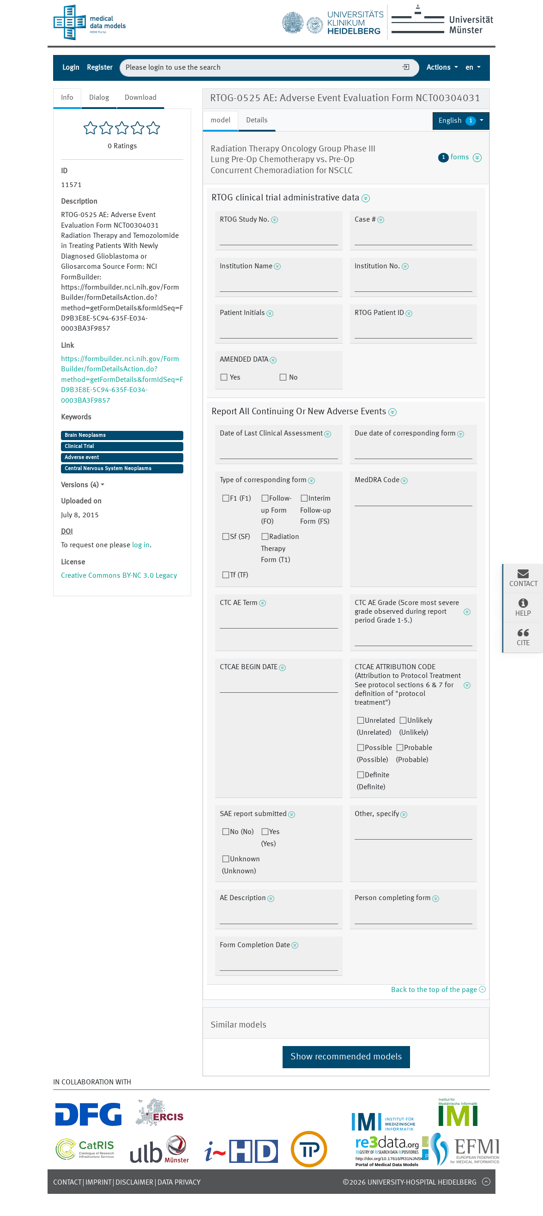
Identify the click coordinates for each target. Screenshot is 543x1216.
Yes (234, 377)
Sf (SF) (240, 537)
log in (141, 545)
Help (523, 607)
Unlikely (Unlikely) (415, 727)
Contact (67, 1182)
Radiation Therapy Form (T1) (280, 548)
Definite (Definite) (372, 781)
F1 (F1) (240, 498)
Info (67, 98)
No (292, 377)
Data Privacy (178, 1182)
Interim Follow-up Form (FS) (315, 510)
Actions (439, 68)
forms (460, 157)
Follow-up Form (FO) (276, 510)
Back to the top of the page (438, 990)
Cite (523, 637)
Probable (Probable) (414, 754)
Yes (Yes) (270, 838)
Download (141, 98)
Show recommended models (346, 1057)
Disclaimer (134, 1182)
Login (70, 68)
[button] (461, 121)
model (220, 120)
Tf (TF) (239, 575)
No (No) (242, 832)
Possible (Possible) (374, 754)
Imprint (98, 1182)
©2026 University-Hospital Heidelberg (410, 1182)
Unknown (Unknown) (241, 865)
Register (99, 68)
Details (257, 120)
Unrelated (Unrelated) (375, 727)
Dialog (99, 98)
